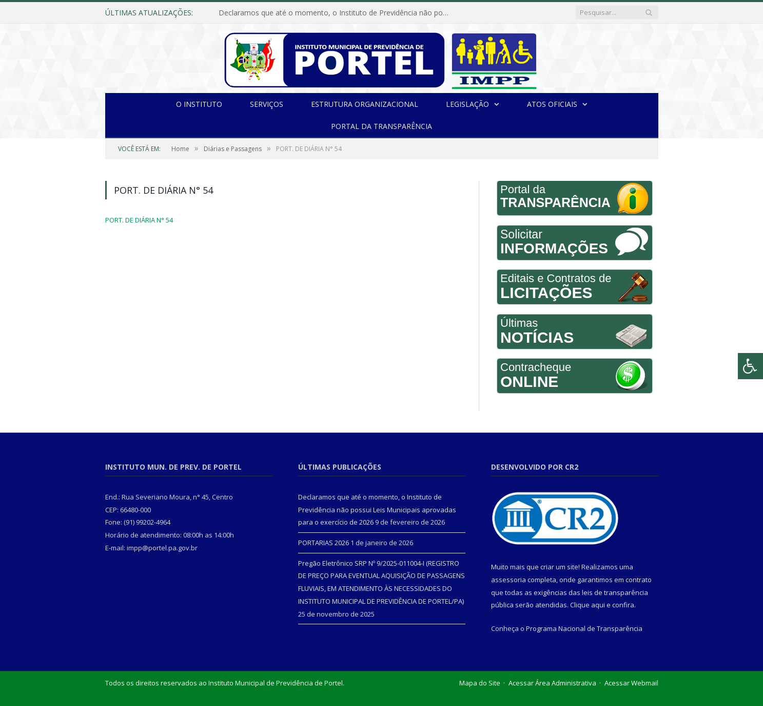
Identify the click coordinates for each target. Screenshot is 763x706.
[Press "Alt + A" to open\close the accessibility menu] (750, 366)
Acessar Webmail (631, 683)
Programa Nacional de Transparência (584, 628)
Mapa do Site (479, 683)
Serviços (266, 104)
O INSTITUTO (199, 104)
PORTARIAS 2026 (323, 542)
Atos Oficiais (552, 104)
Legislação (467, 104)
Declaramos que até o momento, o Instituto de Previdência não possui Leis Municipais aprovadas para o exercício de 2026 (337, 12)
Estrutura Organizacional (364, 104)
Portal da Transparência (381, 126)
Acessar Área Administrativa (552, 683)
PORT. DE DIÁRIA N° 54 (139, 220)
